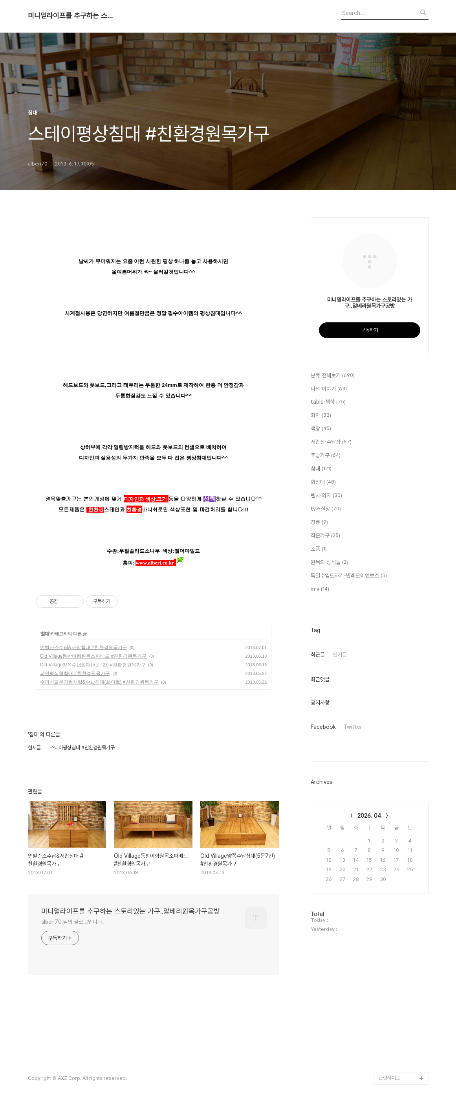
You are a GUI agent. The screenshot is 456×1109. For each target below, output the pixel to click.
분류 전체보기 (333, 376)
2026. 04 (369, 815)
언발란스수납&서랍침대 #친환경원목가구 (83, 647)
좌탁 (321, 415)
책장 (321, 429)
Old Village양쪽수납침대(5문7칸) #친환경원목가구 (93, 665)
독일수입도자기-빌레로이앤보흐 (349, 576)
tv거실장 (326, 509)
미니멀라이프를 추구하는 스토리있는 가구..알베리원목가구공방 (71, 16)
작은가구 (325, 536)
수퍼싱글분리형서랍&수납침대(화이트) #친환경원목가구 (99, 682)
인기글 (340, 654)
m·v (320, 589)
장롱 (319, 522)
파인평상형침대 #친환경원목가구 (75, 673)
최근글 (318, 654)
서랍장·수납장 (331, 442)
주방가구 (326, 456)
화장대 (323, 482)
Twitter (353, 727)
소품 (319, 549)
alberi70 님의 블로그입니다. (72, 922)
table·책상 (328, 402)
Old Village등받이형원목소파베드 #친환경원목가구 (93, 656)
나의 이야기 (329, 389)
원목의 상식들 (329, 562)
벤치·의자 (326, 496)
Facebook (323, 727)
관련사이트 (389, 1078)
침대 (44, 633)
